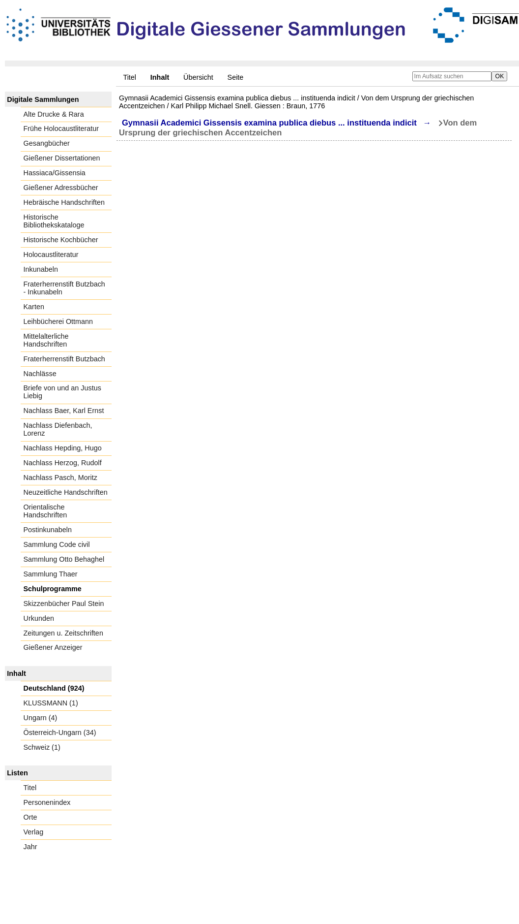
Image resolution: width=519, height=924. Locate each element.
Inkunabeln (41, 269)
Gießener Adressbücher (61, 187)
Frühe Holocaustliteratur (61, 128)
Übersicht (198, 77)
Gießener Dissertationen (62, 158)
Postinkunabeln (48, 530)
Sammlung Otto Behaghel (64, 559)
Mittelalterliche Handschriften (46, 340)
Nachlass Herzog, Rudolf (63, 463)
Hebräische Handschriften (64, 202)
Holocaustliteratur (51, 254)
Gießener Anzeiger (53, 647)
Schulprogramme (53, 589)
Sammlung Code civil (57, 544)
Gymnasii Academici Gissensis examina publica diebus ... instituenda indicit (269, 122)
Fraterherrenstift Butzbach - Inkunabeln (64, 288)
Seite (236, 77)
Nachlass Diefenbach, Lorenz (58, 429)
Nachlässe (40, 374)
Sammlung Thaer (51, 574)
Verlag (34, 832)
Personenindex (47, 802)
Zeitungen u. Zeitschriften (63, 633)
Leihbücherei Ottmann (58, 321)
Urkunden (39, 618)
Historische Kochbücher (61, 240)
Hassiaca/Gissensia (55, 173)
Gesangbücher (47, 143)
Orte (30, 817)
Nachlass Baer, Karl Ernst (64, 410)
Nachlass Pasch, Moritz (60, 477)
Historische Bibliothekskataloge (54, 221)
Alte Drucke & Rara (54, 114)
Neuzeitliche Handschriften (66, 492)
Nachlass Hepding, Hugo (63, 448)
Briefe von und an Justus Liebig (62, 392)
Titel (129, 77)
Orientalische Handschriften (45, 511)
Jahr (30, 847)
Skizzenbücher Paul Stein (64, 603)
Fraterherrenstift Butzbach (64, 359)
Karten (34, 307)
